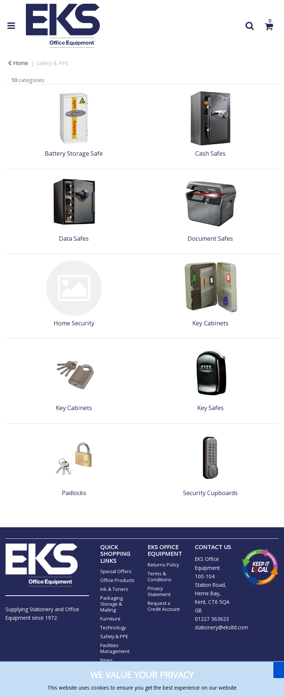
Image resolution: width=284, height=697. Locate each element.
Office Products (117, 580)
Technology (113, 627)
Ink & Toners (114, 589)
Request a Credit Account (164, 606)
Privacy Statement (159, 591)
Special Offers (116, 571)
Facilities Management (114, 648)
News (106, 660)
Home (18, 63)
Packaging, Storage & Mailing (112, 604)
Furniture (110, 618)
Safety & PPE (52, 63)
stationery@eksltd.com (221, 627)
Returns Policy (163, 564)
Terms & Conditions (160, 576)
